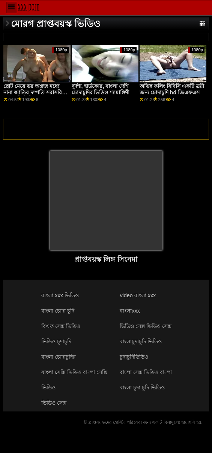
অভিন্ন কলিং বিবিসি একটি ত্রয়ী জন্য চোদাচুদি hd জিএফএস (172, 89)
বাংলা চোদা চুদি (57, 311)
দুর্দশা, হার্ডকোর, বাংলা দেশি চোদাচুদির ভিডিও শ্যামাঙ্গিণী (101, 89)
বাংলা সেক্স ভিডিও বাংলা (146, 372)
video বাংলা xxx (138, 295)
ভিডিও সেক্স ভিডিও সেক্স (145, 326)
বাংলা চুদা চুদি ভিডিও (142, 387)
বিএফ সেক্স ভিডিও (60, 326)
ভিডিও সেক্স (53, 403)
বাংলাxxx (130, 311)
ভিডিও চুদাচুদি (56, 341)
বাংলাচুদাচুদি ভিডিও (141, 341)
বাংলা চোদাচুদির (58, 357)
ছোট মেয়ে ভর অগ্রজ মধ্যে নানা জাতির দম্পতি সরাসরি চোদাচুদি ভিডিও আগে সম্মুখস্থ (34, 92)
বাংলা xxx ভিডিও (60, 295)
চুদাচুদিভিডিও (134, 357)
